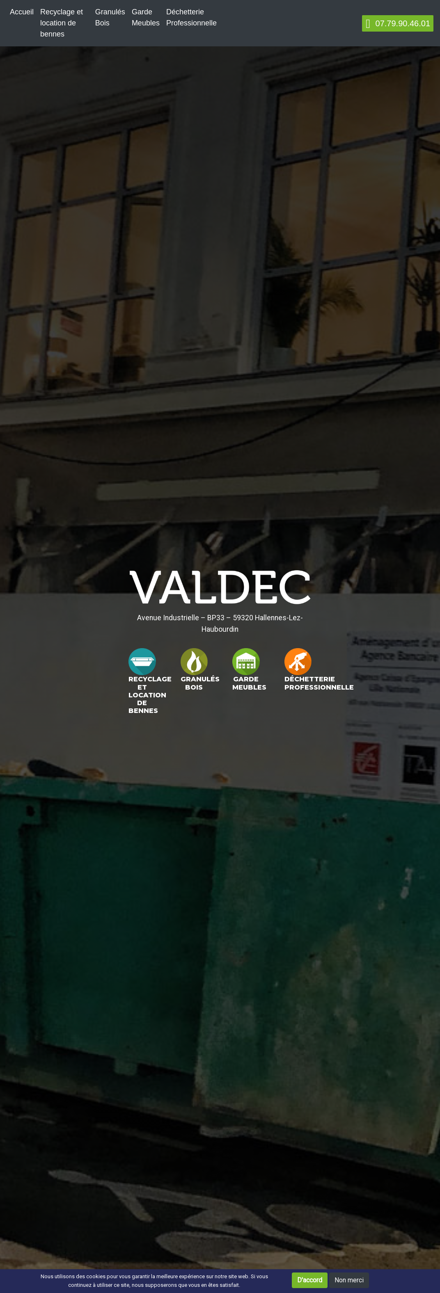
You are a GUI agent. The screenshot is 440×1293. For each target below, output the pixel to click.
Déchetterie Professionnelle (191, 17)
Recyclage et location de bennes (61, 23)
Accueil (22, 12)
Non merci (349, 1280)
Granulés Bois (110, 17)
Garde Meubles (146, 17)
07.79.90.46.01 (397, 23)
